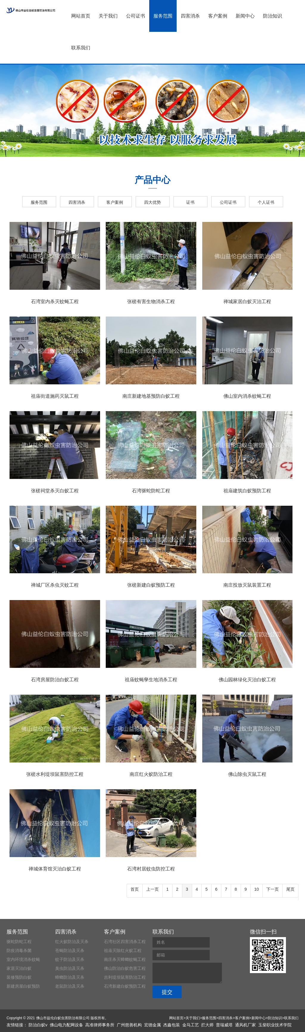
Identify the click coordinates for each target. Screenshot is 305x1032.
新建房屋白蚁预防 (23, 986)
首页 (134, 889)
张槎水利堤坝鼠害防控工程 (54, 774)
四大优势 (152, 202)
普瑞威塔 (224, 1024)
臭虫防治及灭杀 (69, 968)
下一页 (272, 889)
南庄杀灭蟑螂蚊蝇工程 (125, 959)
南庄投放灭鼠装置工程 (247, 585)
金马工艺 (190, 1024)
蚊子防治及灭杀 (69, 959)
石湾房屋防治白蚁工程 (55, 679)
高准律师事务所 (99, 1024)
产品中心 (152, 180)
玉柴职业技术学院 (275, 1024)
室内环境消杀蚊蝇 (23, 959)
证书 (190, 202)
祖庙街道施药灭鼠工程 (55, 396)
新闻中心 (245, 15)
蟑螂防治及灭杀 (69, 977)
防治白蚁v (38, 1024)
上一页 (152, 889)
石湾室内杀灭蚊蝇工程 (55, 301)
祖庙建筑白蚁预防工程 (247, 490)
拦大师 (207, 1024)
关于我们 (108, 15)
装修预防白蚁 (19, 977)
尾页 (290, 889)
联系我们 (80, 47)
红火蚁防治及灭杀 (71, 941)
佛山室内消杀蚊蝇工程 (247, 396)
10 (256, 889)
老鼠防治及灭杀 (69, 986)
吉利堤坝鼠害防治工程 (125, 977)
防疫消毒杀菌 (19, 950)
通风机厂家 (245, 1024)
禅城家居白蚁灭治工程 (247, 301)
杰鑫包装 (171, 1024)
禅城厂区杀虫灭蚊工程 (55, 585)
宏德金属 (152, 1024)
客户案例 (217, 15)
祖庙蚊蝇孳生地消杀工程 (151, 679)
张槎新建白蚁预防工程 (151, 585)
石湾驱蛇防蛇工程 (151, 490)
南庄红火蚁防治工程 (151, 774)
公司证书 (135, 15)
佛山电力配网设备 (66, 1024)
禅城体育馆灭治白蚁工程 (55, 868)
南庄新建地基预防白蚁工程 (151, 396)
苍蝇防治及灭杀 (69, 950)
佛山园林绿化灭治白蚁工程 (247, 679)
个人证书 (266, 202)
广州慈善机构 (129, 1024)
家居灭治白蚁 (19, 968)
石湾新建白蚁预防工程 (125, 986)
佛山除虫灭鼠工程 (247, 774)
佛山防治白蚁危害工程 (125, 968)
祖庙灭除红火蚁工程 (122, 950)
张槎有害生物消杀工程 (151, 301)
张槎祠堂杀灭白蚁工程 (55, 490)
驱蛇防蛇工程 (19, 941)
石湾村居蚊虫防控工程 (151, 868)
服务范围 (162, 15)
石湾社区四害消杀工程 (125, 941)
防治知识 (272, 15)
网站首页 (80, 15)
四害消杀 (190, 15)
